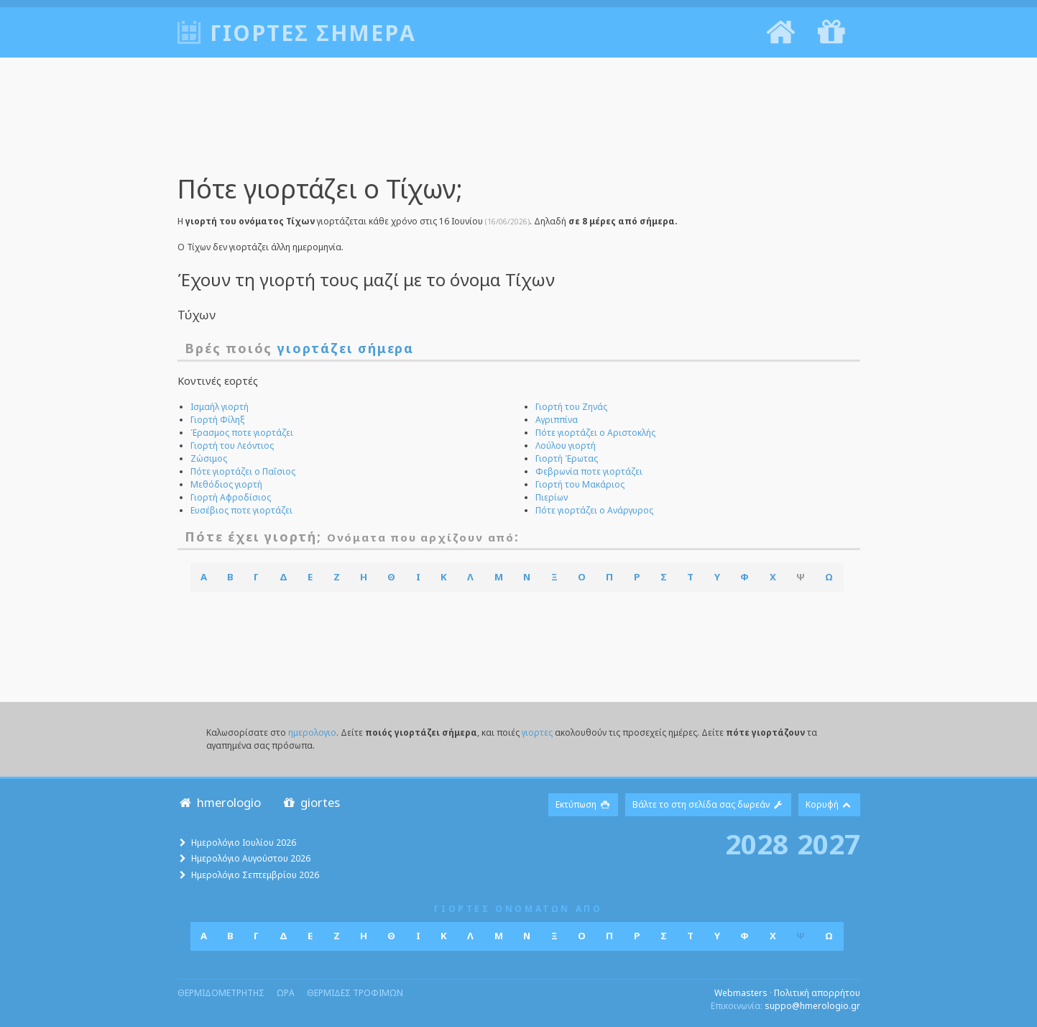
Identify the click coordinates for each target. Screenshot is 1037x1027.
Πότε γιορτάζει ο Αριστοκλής (595, 432)
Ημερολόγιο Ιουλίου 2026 (243, 842)
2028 (756, 843)
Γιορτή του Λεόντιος (232, 445)
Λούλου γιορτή (565, 445)
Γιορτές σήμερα (313, 32)
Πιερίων (551, 497)
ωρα (286, 993)
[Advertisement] (518, 125)
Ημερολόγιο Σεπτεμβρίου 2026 (255, 875)
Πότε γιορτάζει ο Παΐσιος (242, 471)
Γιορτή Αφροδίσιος (230, 497)
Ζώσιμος (208, 458)
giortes (311, 802)
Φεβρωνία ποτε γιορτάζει (588, 471)
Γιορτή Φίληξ (217, 420)
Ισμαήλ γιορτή (219, 407)
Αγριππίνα (556, 420)
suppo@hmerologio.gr (812, 1006)
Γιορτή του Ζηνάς (571, 407)
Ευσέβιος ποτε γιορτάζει (241, 510)
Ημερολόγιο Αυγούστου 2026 (250, 858)
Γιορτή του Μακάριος (579, 484)
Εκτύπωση (583, 804)
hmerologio (220, 802)
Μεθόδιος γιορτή (226, 484)
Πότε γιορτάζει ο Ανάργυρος (594, 510)
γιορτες (537, 732)
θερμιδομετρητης (221, 993)
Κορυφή (829, 804)
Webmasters (741, 993)
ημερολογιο (312, 732)
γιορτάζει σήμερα (345, 348)
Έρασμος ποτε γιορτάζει (241, 432)
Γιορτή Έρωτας (566, 458)
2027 (828, 843)
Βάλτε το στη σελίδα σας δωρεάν (708, 804)
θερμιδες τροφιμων (355, 993)
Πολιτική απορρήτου (817, 993)
